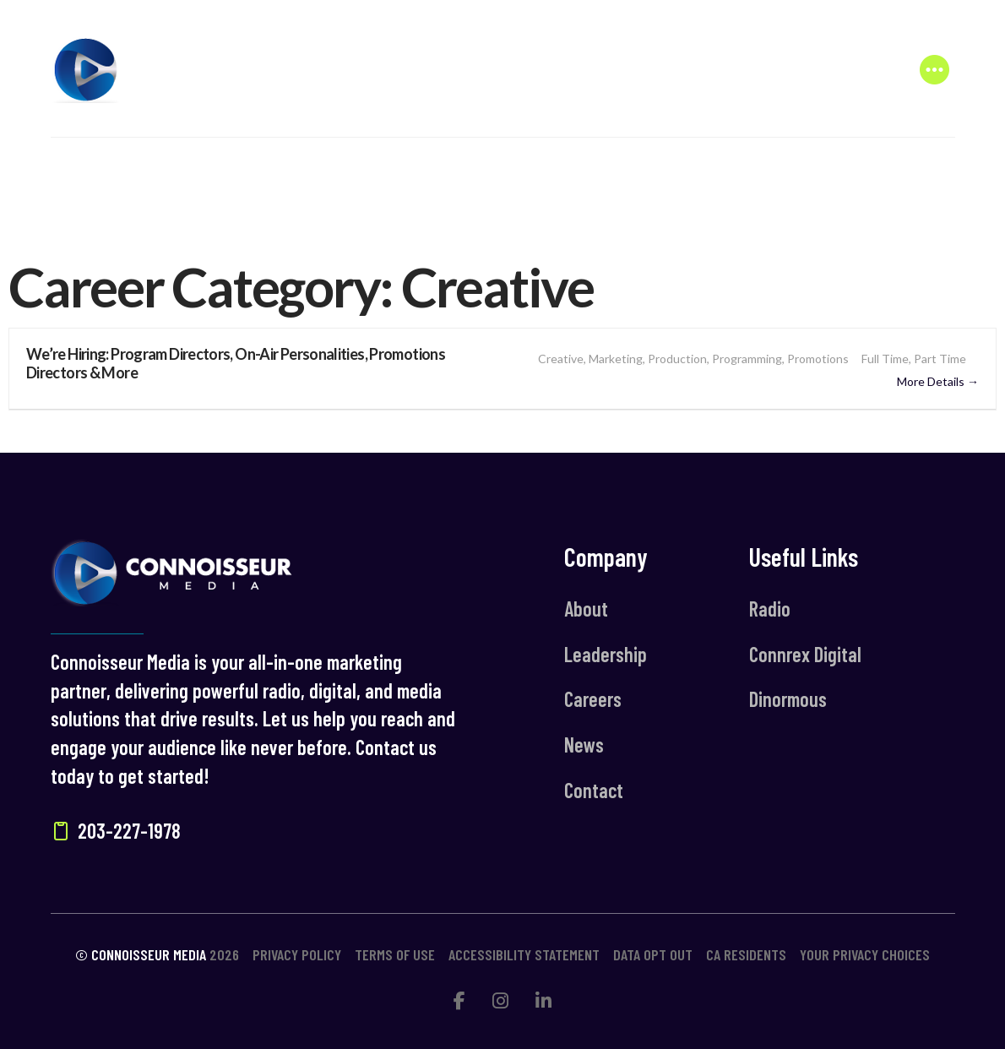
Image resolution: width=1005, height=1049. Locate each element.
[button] (935, 69)
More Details (938, 381)
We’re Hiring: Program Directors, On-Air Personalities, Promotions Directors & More (235, 363)
